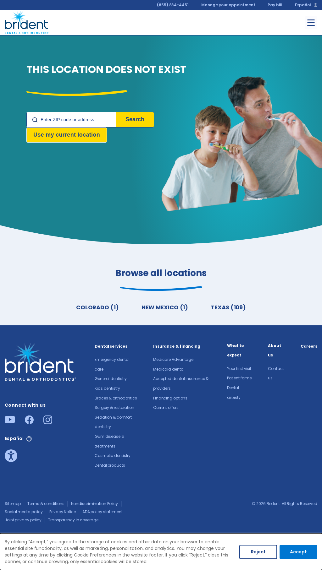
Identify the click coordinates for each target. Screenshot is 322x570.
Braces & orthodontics (116, 398)
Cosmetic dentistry (112, 455)
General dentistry (111, 378)
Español (303, 5)
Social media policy (24, 511)
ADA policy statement (102, 511)
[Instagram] (47, 422)
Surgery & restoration (114, 407)
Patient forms (239, 378)
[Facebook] (29, 422)
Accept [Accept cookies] (298, 552)
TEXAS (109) (228, 307)
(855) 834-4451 (173, 5)
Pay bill (275, 5)
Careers (309, 346)
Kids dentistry (107, 388)
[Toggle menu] (311, 22)
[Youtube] (10, 421)
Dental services (111, 346)
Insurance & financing (176, 346)
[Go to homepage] (27, 21)
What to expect (235, 350)
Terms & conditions (45, 503)
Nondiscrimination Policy (94, 503)
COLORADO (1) (97, 307)
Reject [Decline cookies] (258, 552)
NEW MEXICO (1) (165, 307)
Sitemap (13, 503)
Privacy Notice (62, 511)
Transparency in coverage (73, 520)
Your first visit (239, 368)
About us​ (274, 350)
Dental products (110, 465)
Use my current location (66, 135)
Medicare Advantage (173, 359)
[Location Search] (71, 120)
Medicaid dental (169, 369)
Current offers (166, 407)
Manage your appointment (228, 5)
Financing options (170, 398)
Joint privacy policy (23, 520)
